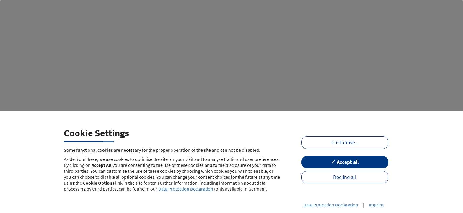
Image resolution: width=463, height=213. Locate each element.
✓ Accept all (345, 162)
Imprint (376, 205)
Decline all (344, 177)
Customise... (344, 142)
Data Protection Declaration (185, 189)
